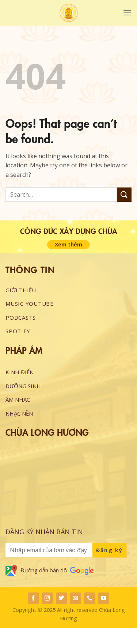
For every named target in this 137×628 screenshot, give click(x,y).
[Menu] (127, 13)
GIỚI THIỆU (20, 290)
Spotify (17, 331)
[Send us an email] (75, 598)
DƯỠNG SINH (23, 386)
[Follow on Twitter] (61, 598)
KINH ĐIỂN (19, 372)
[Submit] (124, 194)
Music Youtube (29, 303)
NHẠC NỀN (19, 413)
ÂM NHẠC (17, 399)
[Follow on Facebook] (33, 598)
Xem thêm (68, 244)
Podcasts (20, 317)
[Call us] (89, 598)
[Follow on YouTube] (103, 598)
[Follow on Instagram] (47, 598)
